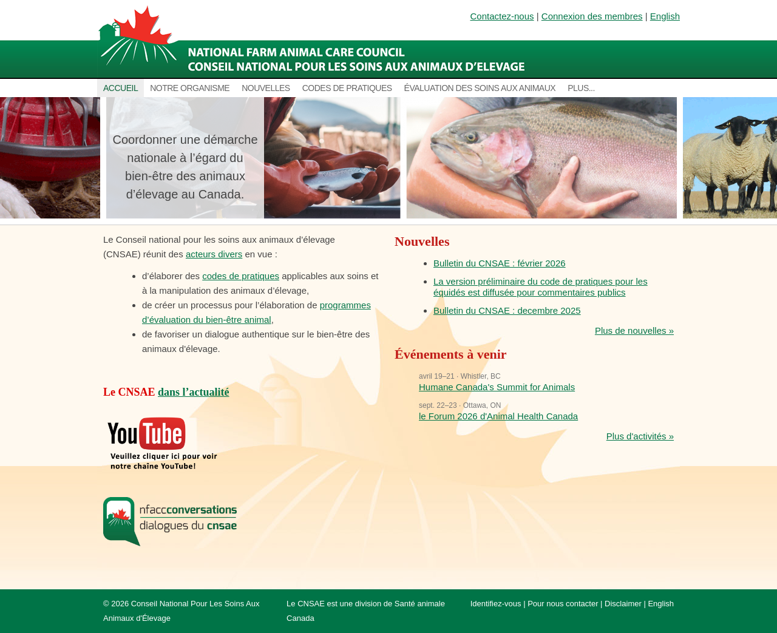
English (665, 16)
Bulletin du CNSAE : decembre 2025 (507, 310)
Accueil (120, 88)
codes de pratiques (240, 276)
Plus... (581, 88)
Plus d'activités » (640, 436)
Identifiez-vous (495, 603)
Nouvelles (266, 88)
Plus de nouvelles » (634, 330)
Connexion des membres (592, 16)
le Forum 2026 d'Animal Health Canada (498, 416)
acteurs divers (214, 254)
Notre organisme (189, 88)
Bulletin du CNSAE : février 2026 (499, 263)
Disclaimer (623, 603)
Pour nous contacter (563, 603)
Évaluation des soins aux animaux (480, 88)
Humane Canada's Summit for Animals (497, 387)
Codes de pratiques (347, 88)
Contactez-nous (502, 16)
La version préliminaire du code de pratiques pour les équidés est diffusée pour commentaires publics (540, 286)
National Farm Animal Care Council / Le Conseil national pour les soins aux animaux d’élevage (314, 39)
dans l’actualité (193, 392)
